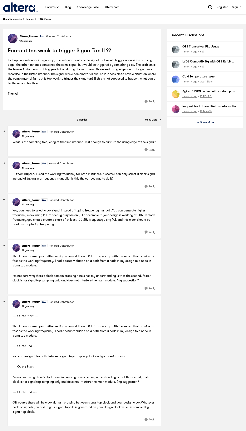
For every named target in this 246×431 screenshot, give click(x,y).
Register (222, 7)
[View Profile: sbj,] (176, 49)
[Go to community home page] (20, 7)
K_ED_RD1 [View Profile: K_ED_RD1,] (206, 96)
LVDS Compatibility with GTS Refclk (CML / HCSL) (206, 62)
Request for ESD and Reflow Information (210, 106)
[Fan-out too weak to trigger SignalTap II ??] (28, 136)
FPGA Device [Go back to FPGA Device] (44, 19)
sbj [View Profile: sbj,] (202, 51)
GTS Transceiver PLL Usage (200, 46)
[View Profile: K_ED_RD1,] (176, 94)
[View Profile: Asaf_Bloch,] (176, 79)
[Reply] (150, 101)
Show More (205, 122)
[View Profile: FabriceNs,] (176, 109)
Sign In (236, 7)
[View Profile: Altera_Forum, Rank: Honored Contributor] (12, 38)
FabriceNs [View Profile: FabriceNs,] (206, 111)
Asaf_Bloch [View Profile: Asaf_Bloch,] (206, 81)
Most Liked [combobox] (153, 120)
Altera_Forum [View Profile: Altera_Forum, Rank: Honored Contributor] (28, 36)
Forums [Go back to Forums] (29, 19)
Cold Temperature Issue (198, 76)
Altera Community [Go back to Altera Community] (12, 19)
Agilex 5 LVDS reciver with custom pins (208, 91)
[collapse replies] (4, 131)
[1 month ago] (189, 52)
